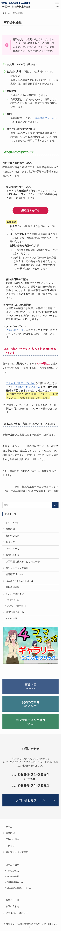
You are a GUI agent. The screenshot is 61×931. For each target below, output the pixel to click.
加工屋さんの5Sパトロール (20, 581)
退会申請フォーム (44, 118)
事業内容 (10, 529)
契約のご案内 (12, 535)
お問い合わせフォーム (28, 386)
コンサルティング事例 (17, 568)
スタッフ (10, 542)
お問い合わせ (12, 555)
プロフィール (13, 600)
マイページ (11, 618)
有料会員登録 (12, 587)
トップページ (12, 523)
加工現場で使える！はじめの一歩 (23, 561)
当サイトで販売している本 (20, 383)
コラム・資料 (12, 865)
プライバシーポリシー (17, 913)
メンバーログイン (15, 594)
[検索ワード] (30, 505)
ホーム (9, 827)
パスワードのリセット (17, 606)
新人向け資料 (13, 876)
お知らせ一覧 (12, 900)
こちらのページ (14, 330)
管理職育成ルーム (15, 574)
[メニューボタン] (57, 5)
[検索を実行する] (55, 505)
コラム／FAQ (12, 548)
